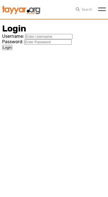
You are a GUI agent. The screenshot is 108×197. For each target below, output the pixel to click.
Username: (13, 36)
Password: (12, 41)
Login (7, 47)
